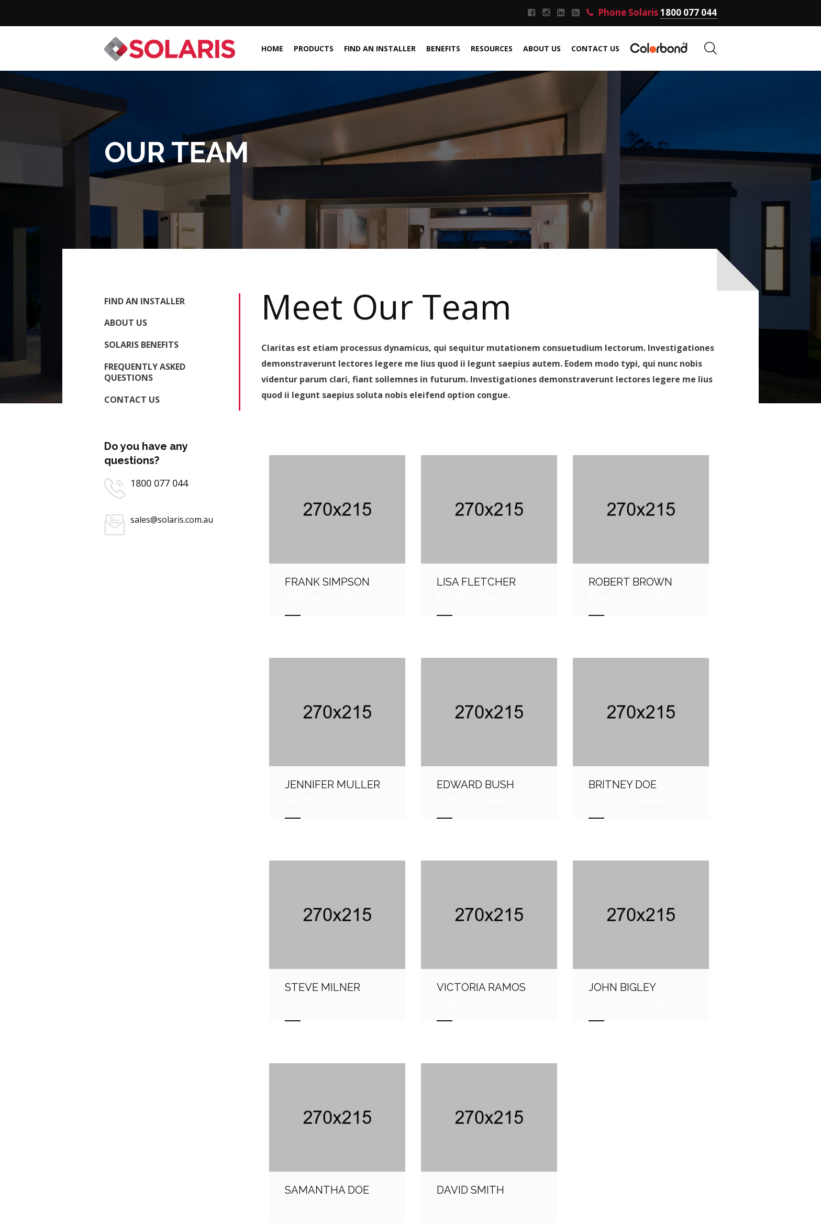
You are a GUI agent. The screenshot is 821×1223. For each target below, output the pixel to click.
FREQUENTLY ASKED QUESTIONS (144, 372)
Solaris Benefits (141, 344)
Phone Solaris (651, 13)
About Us (125, 322)
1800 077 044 (159, 483)
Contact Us (132, 399)
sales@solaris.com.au (171, 519)
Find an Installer (144, 301)
